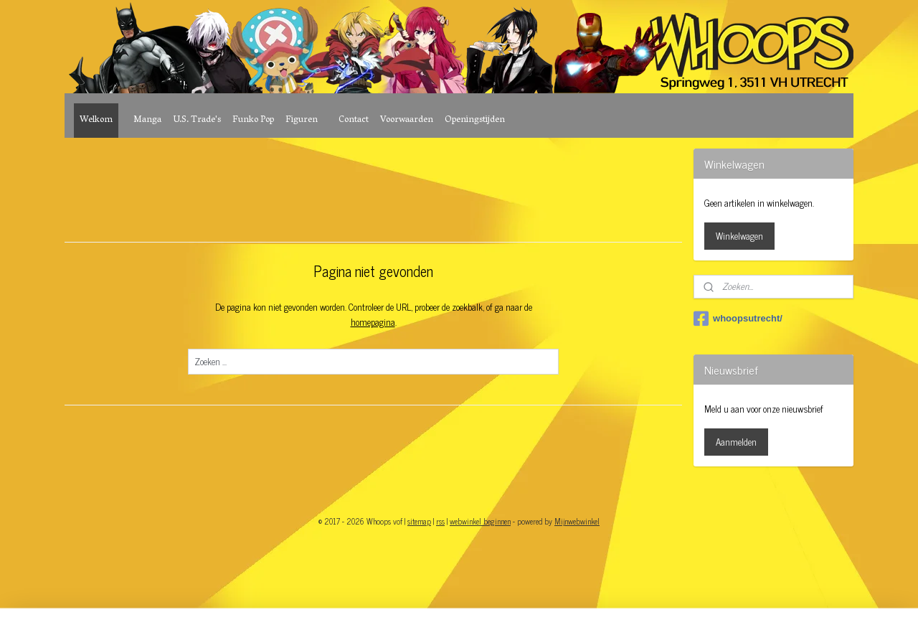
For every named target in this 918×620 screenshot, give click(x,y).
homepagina (372, 321)
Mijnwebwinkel (577, 521)
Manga (147, 120)
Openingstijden (475, 120)
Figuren (301, 120)
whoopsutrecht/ (738, 318)
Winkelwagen (739, 235)
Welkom (96, 120)
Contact (354, 120)
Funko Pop (253, 120)
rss (440, 521)
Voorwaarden (406, 120)
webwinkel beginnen (480, 521)
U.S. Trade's (197, 120)
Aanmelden (736, 441)
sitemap (419, 521)
